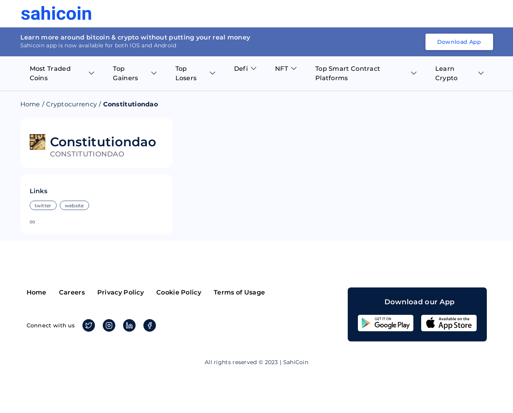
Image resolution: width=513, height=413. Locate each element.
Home (30, 104)
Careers (72, 292)
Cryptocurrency (71, 104)
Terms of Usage (239, 292)
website (74, 205)
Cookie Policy (178, 292)
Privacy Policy (120, 292)
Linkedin (128, 325)
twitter (43, 205)
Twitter (87, 325)
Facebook (148, 325)
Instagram (108, 325)
